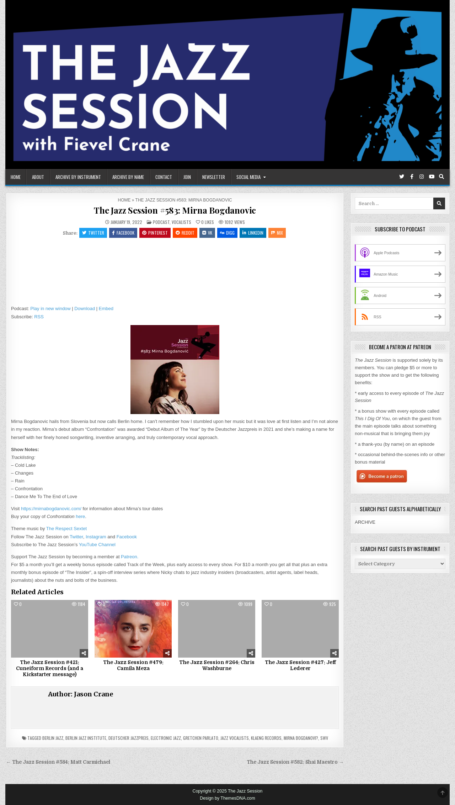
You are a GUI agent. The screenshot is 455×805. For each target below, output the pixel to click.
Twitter (93, 233)
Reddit (185, 233)
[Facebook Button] (411, 176)
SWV (324, 738)
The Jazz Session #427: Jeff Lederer (300, 665)
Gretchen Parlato (200, 738)
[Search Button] (441, 176)
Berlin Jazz (52, 738)
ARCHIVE (365, 522)
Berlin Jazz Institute (85, 738)
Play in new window (50, 308)
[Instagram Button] (421, 176)
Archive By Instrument (78, 177)
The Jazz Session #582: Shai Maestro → (295, 762)
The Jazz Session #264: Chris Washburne (217, 665)
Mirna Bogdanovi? (301, 738)
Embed (106, 308)
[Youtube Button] (431, 176)
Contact (163, 177)
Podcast (161, 222)
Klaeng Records (266, 738)
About (38, 177)
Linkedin (252, 233)
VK (207, 233)
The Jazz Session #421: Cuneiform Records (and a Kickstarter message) (49, 668)
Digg (227, 233)
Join (187, 177)
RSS (39, 316)
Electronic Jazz (166, 738)
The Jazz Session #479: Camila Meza (133, 665)
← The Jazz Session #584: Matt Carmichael (58, 762)
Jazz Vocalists (234, 738)
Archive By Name (128, 177)
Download (84, 308)
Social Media (248, 177)
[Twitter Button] (401, 176)
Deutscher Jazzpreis (128, 738)
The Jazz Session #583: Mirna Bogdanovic (175, 210)
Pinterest (155, 233)
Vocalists (181, 222)
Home (16, 177)
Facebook (123, 233)
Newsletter (213, 177)
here (80, 516)
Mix (277, 233)
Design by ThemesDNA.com (227, 798)
